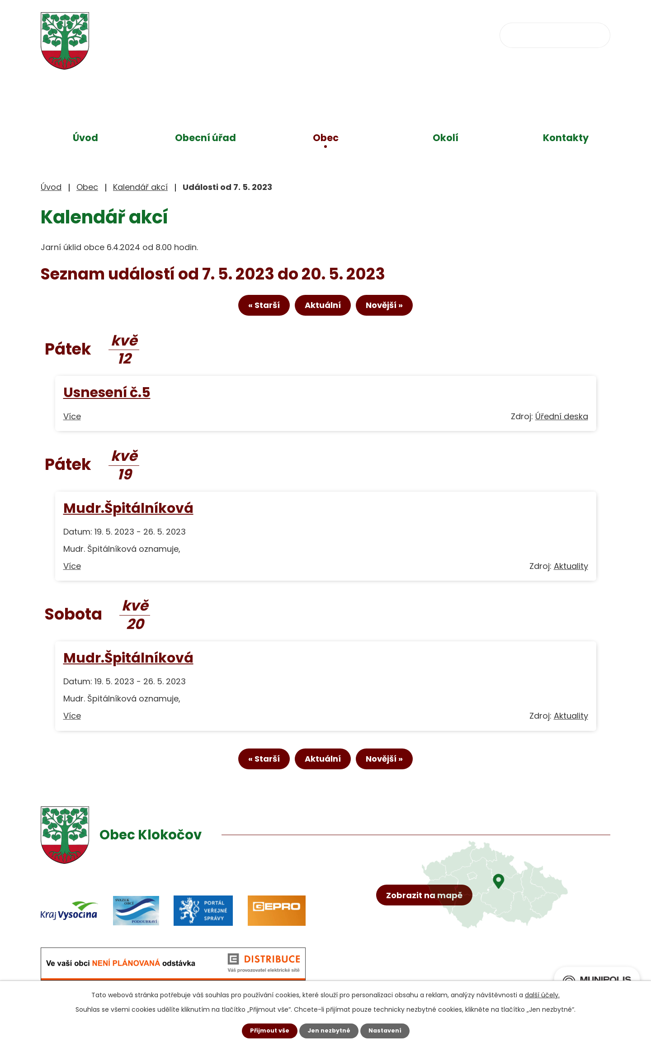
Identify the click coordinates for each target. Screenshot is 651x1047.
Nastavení (389, 1030)
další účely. (542, 994)
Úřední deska (561, 420)
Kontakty (566, 137)
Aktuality (571, 569)
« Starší (251, 308)
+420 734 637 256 (306, 34)
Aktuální (323, 308)
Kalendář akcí (140, 187)
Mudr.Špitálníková (128, 511)
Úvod (85, 137)
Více (72, 420)
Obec (326, 137)
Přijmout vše (265, 1030)
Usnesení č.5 (107, 396)
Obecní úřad (205, 137)
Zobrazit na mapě (428, 934)
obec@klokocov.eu (413, 34)
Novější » (397, 308)
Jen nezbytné (329, 1030)
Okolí (445, 137)
